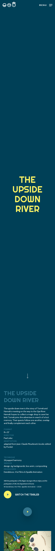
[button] (45, 4)
